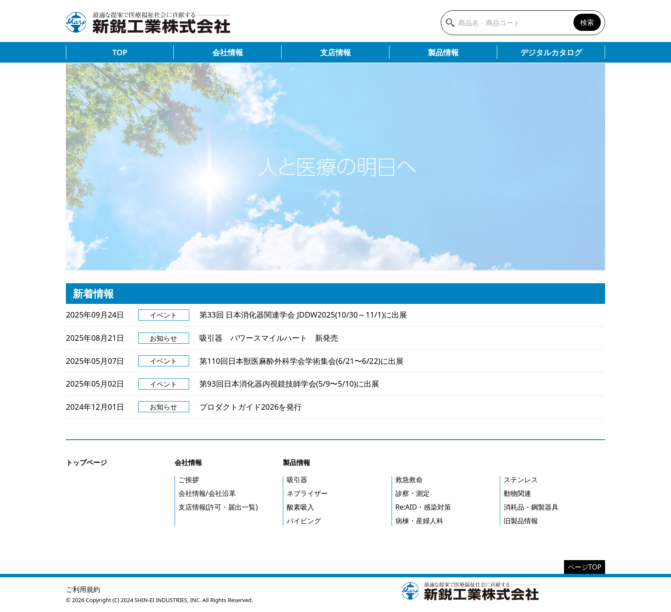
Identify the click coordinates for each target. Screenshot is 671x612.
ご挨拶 (188, 479)
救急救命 (409, 479)
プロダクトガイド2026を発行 (250, 407)
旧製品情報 (521, 520)
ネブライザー (307, 493)
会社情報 (227, 52)
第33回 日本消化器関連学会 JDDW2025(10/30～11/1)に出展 (303, 314)
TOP (119, 52)
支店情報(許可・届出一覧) (218, 507)
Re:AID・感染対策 (423, 507)
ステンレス (521, 479)
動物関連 (517, 493)
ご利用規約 (83, 589)
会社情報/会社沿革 (207, 493)
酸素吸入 (300, 507)
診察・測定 (412, 493)
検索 (587, 22)
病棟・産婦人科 (419, 520)
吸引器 (297, 479)
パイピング (304, 520)
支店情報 (335, 52)
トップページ (86, 462)
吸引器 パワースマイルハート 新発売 (268, 338)
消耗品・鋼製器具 (531, 507)
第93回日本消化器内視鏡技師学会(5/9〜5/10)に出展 (289, 383)
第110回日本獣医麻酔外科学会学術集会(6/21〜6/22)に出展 (301, 361)
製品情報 (443, 52)
